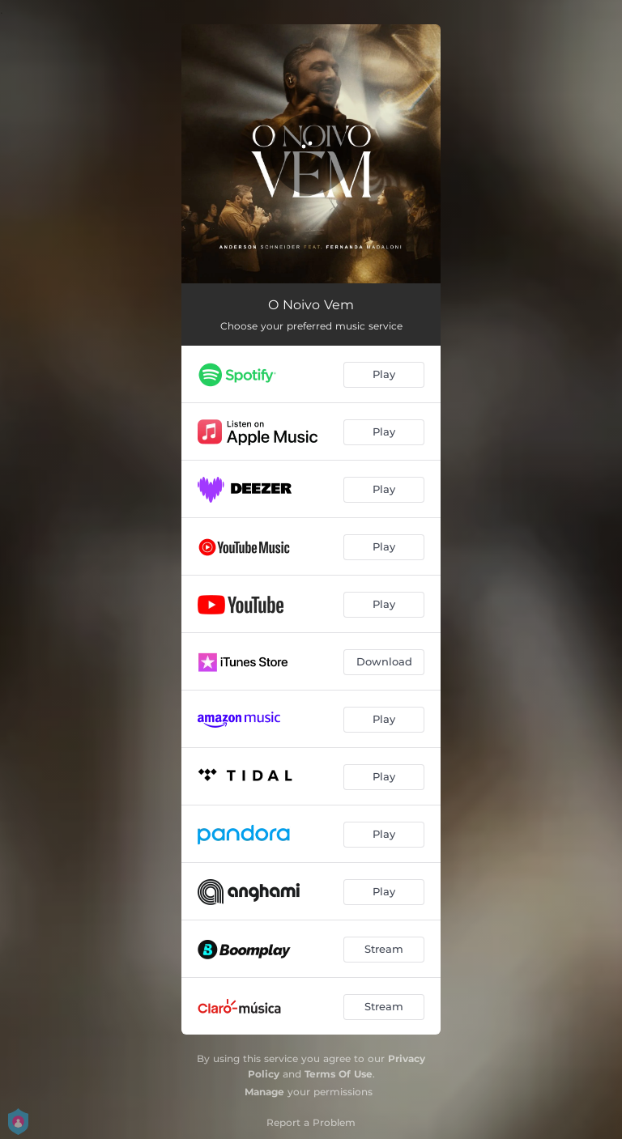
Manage (264, 1092)
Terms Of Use (339, 1074)
